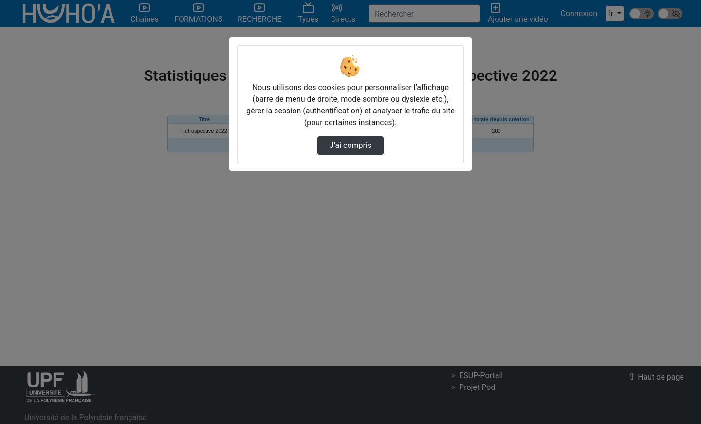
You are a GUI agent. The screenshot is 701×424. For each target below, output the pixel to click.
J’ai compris (350, 145)
